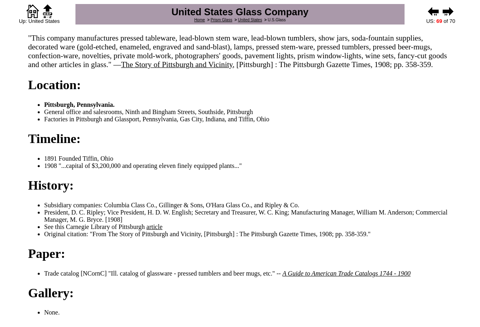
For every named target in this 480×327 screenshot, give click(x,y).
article (154, 226)
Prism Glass (221, 20)
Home (199, 20)
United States (250, 20)
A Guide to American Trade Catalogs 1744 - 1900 (347, 273)
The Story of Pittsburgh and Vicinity (177, 64)
